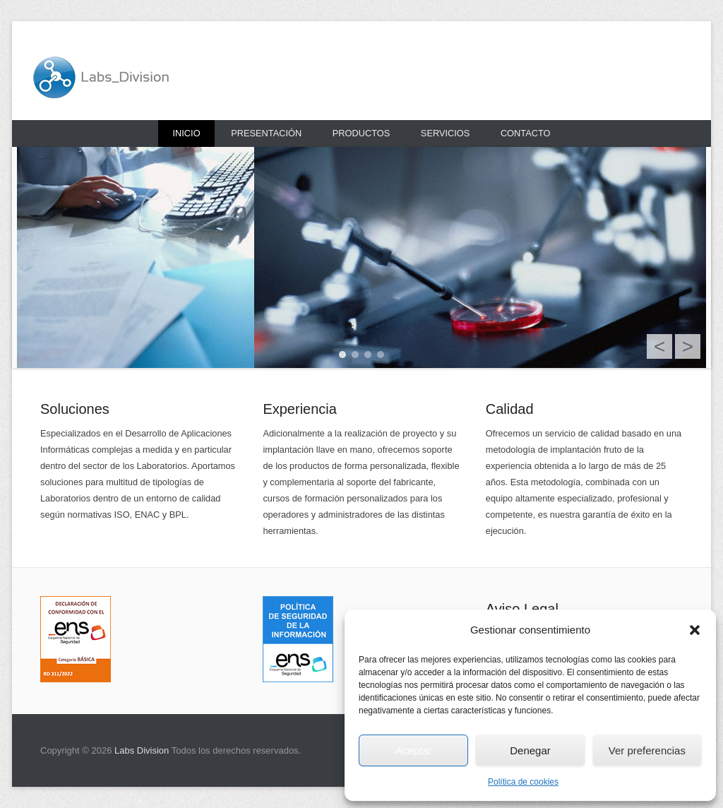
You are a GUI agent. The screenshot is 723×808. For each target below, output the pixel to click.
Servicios (445, 133)
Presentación (266, 133)
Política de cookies (523, 782)
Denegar (530, 750)
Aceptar (413, 750)
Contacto (526, 133)
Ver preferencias (647, 750)
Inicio (186, 133)
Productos (361, 133)
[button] (695, 630)
